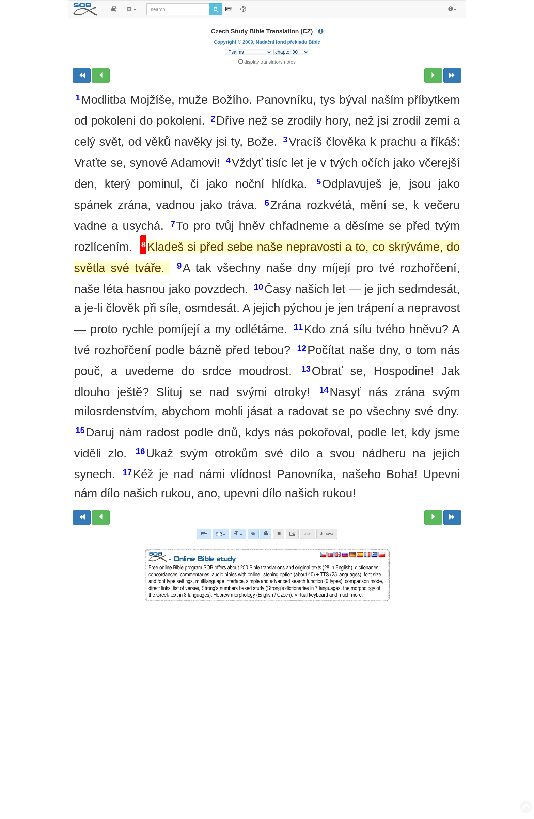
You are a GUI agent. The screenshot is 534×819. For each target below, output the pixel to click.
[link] (265, 534)
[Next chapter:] (433, 75)
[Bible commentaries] (204, 534)
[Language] (221, 534)
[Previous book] (82, 75)
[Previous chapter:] (101, 75)
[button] (114, 9)
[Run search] (215, 9)
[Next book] (452, 75)
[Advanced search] (253, 534)
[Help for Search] (243, 9)
